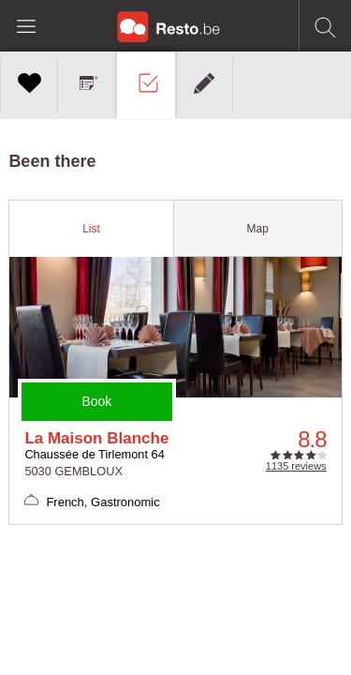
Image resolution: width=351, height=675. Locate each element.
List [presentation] (91, 228)
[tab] (91, 229)
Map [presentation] (257, 228)
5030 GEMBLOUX (73, 471)
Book (96, 401)
